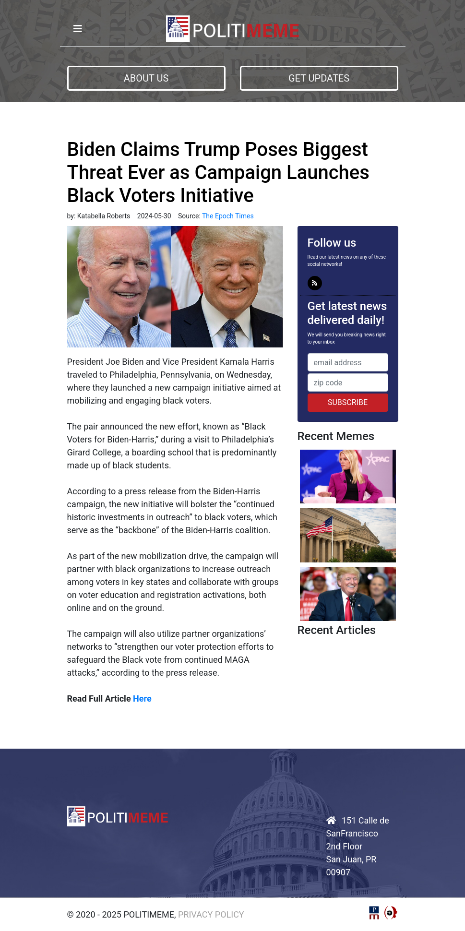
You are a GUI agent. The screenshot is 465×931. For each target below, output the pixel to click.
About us (146, 78)
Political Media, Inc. (374, 913)
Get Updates (318, 78)
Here (142, 698)
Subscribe (348, 402)
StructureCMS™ (391, 913)
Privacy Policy (211, 914)
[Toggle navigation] (77, 29)
